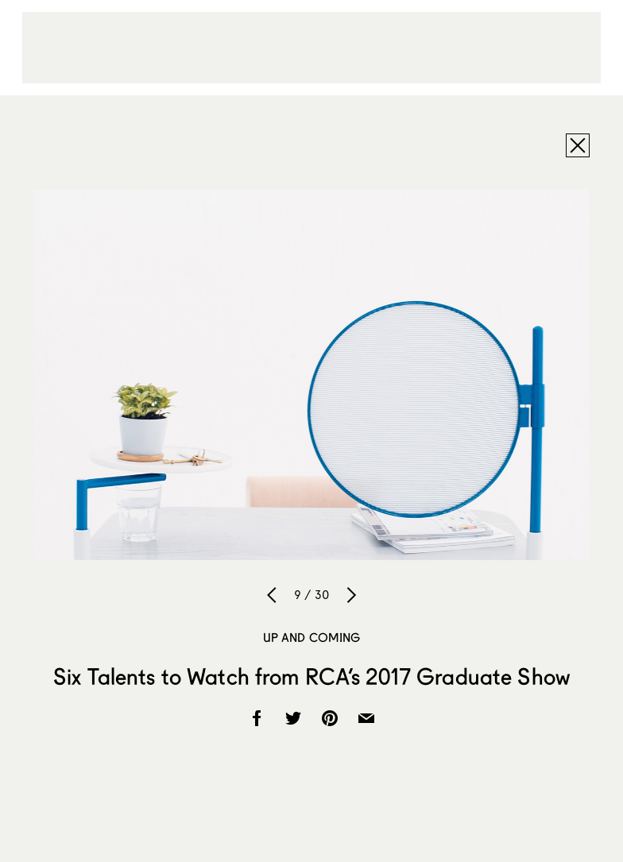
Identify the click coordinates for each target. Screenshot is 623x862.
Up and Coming (312, 637)
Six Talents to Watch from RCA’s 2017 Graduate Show (311, 676)
